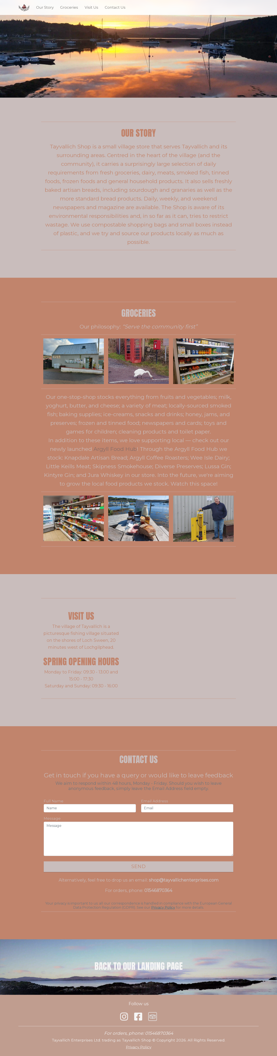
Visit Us (91, 7)
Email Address (154, 801)
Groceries (69, 7)
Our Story (45, 7)
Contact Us (115, 7)
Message (52, 818)
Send (138, 866)
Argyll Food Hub (115, 449)
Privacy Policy (163, 907)
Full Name (53, 801)
